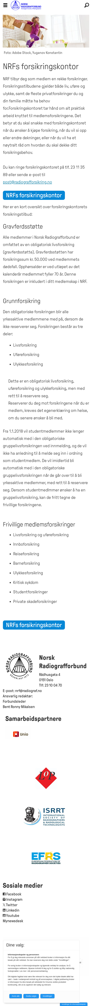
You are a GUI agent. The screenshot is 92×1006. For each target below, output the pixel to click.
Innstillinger (47, 996)
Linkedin (12, 910)
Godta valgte (31, 996)
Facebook (13, 894)
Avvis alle (15, 996)
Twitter (11, 905)
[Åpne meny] (5, 5)
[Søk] (86, 5)
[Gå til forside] (46, 5)
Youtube (12, 916)
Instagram (14, 899)
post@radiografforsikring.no (27, 182)
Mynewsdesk (13, 921)
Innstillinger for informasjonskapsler (74, 1004)
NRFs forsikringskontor (34, 195)
